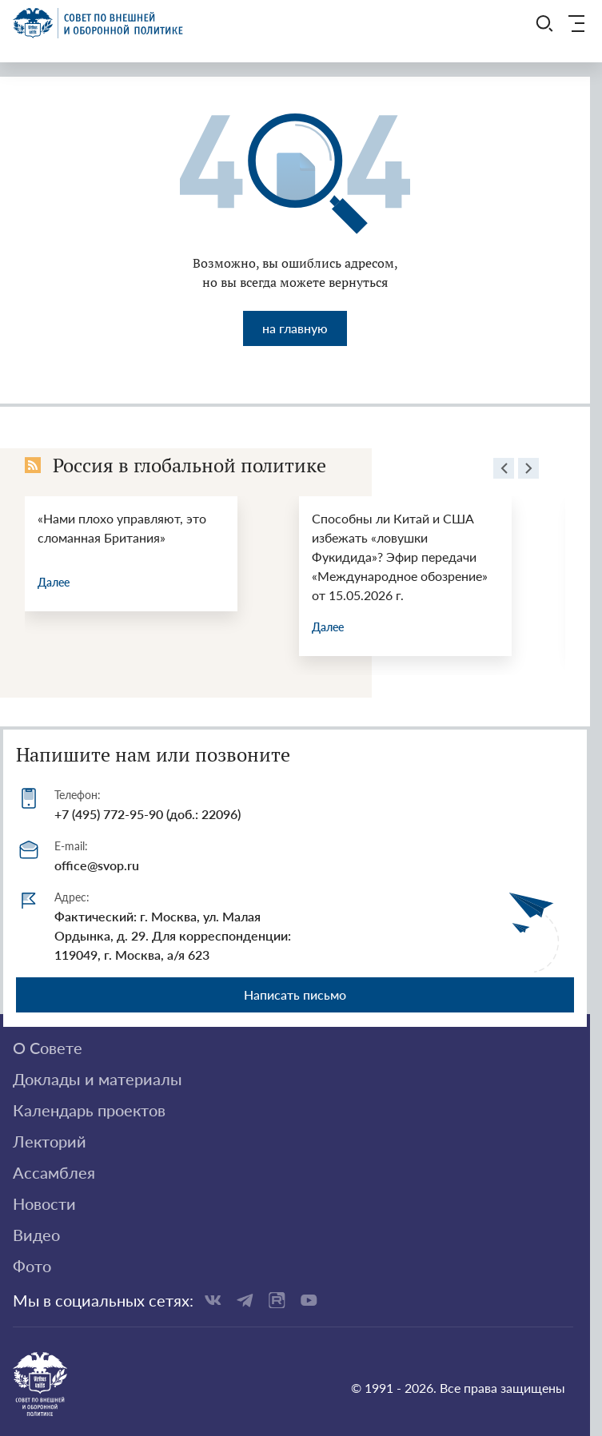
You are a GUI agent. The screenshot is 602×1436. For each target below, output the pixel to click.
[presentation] (503, 470)
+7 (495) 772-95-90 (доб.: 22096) (147, 813)
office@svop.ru (96, 865)
